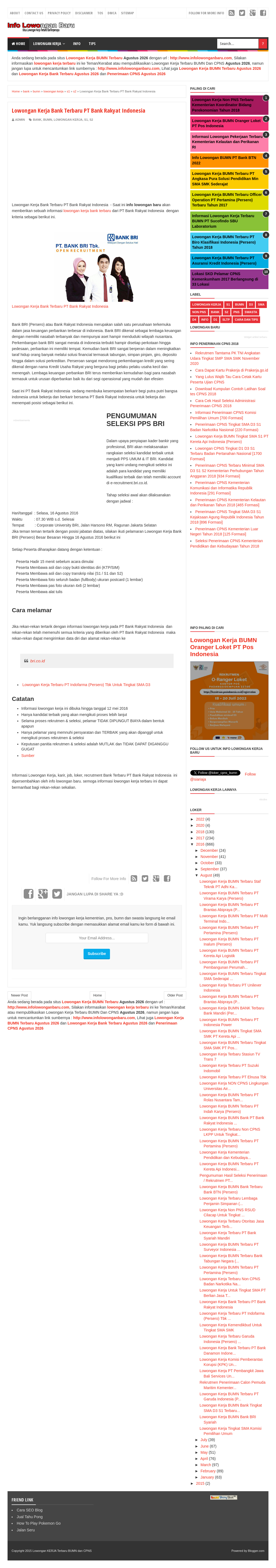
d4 (194, 319)
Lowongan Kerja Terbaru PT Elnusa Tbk (233, 1077)
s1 (86, 119)
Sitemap (127, 13)
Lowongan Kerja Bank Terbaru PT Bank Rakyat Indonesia (60, 306)
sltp (226, 319)
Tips (92, 43)
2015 (200, 1483)
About (15, 13)
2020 (200, 825)
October (207, 863)
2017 (200, 838)
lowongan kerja (68, 119)
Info (77, 43)
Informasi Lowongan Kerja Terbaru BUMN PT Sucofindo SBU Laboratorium (223, 221)
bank (37, 119)
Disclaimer (84, 13)
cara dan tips (246, 319)
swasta (251, 312)
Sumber (27, 755)
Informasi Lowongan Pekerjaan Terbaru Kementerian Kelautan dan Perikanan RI (227, 141)
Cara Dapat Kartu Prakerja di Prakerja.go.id (231, 370)
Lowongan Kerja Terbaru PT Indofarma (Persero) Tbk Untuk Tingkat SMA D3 (85, 685)
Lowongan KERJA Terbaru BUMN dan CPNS (62, 1550)
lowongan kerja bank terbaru (87, 211)
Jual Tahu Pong (30, 1517)
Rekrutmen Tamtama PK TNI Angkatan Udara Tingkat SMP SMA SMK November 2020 (225, 358)
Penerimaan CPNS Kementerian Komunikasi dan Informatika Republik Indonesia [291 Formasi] (221, 487)
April (204, 1458)
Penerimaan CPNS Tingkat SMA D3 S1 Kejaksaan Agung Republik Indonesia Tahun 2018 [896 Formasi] (227, 517)
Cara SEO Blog (30, 1510)
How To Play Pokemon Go (39, 1523)
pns (236, 312)
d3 (251, 304)
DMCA (112, 13)
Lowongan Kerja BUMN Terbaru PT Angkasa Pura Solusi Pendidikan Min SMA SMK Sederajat (225, 178)
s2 (91, 119)
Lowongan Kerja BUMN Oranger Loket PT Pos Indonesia (223, 647)
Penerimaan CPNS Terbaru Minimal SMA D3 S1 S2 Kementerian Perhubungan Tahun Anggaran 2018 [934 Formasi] (227, 470)
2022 (200, 819)
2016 (200, 844)
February (208, 1471)
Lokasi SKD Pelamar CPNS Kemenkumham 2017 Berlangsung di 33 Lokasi (225, 279)
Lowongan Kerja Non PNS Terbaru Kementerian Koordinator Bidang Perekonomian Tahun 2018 (223, 105)
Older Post (175, 995)
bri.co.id (37, 661)
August (206, 875)
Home (18, 43)
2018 (200, 832)
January (207, 1477)
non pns (199, 312)
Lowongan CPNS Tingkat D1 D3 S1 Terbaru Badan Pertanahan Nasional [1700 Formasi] (226, 453)
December (209, 850)
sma (261, 304)
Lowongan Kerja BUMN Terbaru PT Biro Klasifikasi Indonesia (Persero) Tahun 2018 (224, 242)
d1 (215, 319)
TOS (100, 13)
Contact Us (34, 13)
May (204, 1452)
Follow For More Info (206, 13)
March (206, 1465)
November (209, 856)
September (210, 869)
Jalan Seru (26, 1530)
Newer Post (19, 995)
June (205, 1446)
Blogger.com (256, 1550)
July (204, 1440)
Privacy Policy (59, 13)
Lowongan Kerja (47, 43)
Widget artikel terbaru (255, 337)
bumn (47, 119)
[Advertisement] (57, 162)
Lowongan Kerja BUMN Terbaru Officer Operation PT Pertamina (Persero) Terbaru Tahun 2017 (227, 199)
